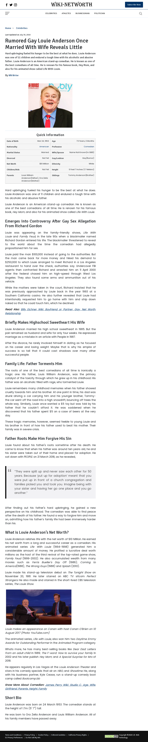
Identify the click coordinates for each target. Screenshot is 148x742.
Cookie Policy (43, 735)
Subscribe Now (134, 4)
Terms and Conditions (13, 735)
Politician (99, 13)
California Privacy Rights (77, 735)
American (44, 146)
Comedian (89, 146)
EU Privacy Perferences (14, 738)
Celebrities (51, 13)
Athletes (66, 13)
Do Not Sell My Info (33, 738)
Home (8, 28)
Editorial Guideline (58, 735)
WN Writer (14, 75)
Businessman (83, 13)
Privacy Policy (29, 735)
